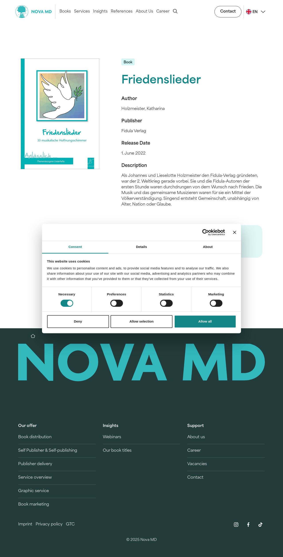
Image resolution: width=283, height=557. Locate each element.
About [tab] (208, 247)
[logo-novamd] (35, 11)
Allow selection (141, 321)
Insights (100, 11)
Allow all (205, 321)
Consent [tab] (75, 247)
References (121, 11)
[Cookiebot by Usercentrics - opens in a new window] (205, 232)
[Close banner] (234, 232)
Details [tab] (141, 247)
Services (82, 11)
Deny (78, 321)
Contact (228, 11)
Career (163, 11)
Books (65, 11)
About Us (144, 11)
